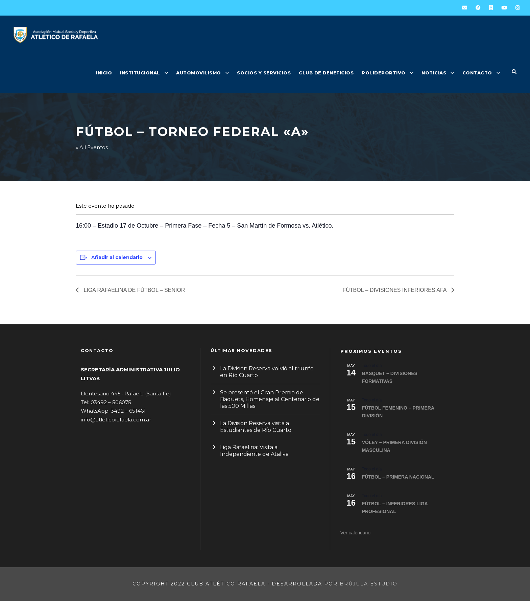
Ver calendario (355, 532)
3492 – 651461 (128, 411)
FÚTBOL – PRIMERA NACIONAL (398, 477)
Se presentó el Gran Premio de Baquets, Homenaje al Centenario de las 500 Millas (269, 399)
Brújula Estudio (368, 584)
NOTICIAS (433, 72)
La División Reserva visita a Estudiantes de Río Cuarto (255, 426)
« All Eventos (92, 147)
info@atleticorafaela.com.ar (116, 419)
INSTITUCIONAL (140, 72)
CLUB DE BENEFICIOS (326, 72)
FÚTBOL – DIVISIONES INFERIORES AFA (395, 290)
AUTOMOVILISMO (198, 72)
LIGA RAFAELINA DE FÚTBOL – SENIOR (133, 290)
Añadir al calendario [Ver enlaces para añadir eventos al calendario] (117, 257)
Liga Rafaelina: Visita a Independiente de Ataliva (254, 450)
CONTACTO (477, 72)
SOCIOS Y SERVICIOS (264, 72)
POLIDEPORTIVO (384, 72)
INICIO (104, 72)
